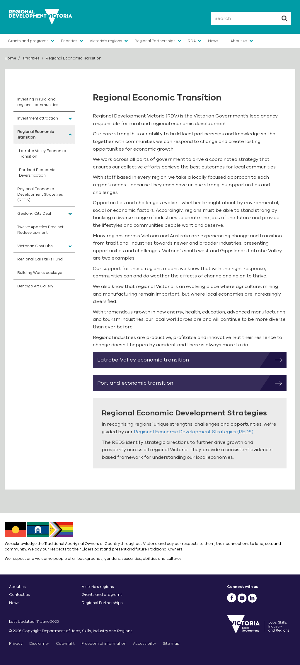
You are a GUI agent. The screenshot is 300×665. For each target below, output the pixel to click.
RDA (192, 40)
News (213, 40)
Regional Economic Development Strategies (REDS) (193, 432)
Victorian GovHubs (35, 245)
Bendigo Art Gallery (35, 286)
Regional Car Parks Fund (40, 259)
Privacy (16, 643)
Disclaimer (39, 643)
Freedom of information (103, 643)
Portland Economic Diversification (37, 172)
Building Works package (39, 272)
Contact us (19, 594)
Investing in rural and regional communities (37, 102)
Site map (171, 643)
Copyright (65, 643)
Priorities (69, 40)
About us (239, 40)
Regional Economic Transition (35, 134)
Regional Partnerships (154, 40)
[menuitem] (44, 102)
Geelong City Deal (34, 213)
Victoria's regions (106, 40)
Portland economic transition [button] (192, 383)
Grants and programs (28, 40)
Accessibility (144, 643)
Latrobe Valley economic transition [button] (192, 360)
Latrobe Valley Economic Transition (42, 153)
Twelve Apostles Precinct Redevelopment (40, 229)
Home (10, 58)
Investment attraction (37, 118)
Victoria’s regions (98, 586)
